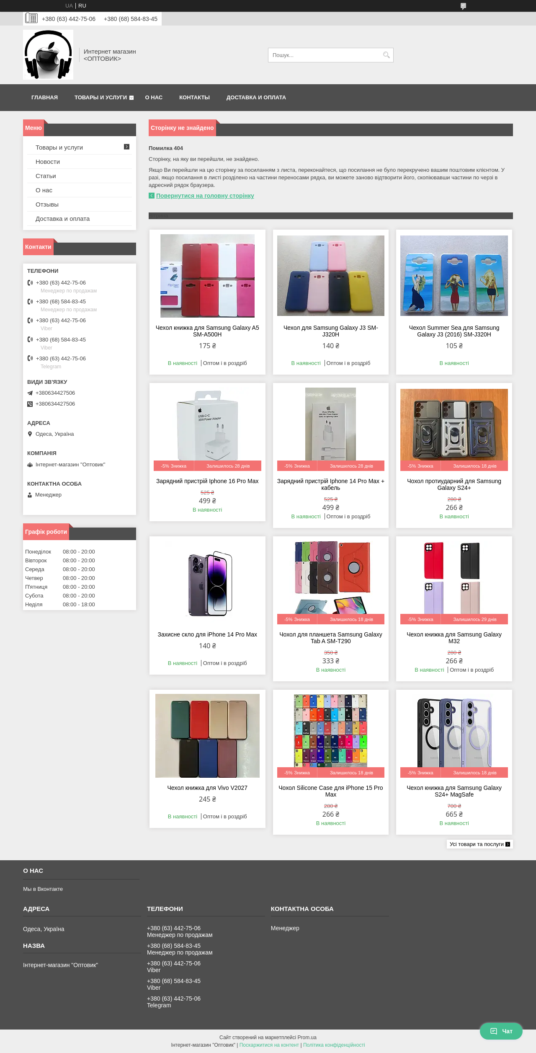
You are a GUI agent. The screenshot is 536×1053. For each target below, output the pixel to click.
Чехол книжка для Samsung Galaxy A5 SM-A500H (207, 331)
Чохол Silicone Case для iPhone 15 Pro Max (330, 791)
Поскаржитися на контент (269, 1045)
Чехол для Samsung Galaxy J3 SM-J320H (330, 331)
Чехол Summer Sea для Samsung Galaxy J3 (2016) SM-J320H (454, 331)
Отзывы (47, 204)
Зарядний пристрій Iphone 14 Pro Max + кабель (330, 484)
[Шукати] (386, 55)
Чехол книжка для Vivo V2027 (208, 787)
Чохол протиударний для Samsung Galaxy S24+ (454, 484)
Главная (44, 97)
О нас (154, 97)
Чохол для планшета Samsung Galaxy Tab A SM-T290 (330, 637)
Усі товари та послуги (477, 844)
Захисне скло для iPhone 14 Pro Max (207, 634)
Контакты (194, 97)
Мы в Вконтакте (43, 889)
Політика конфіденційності (334, 1045)
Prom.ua (307, 1037)
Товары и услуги (101, 97)
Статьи (46, 175)
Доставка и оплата (256, 97)
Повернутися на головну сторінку (205, 195)
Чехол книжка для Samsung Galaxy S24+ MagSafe (454, 791)
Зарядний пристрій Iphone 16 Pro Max (207, 481)
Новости (48, 161)
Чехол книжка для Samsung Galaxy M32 (454, 637)
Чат (501, 1031)
